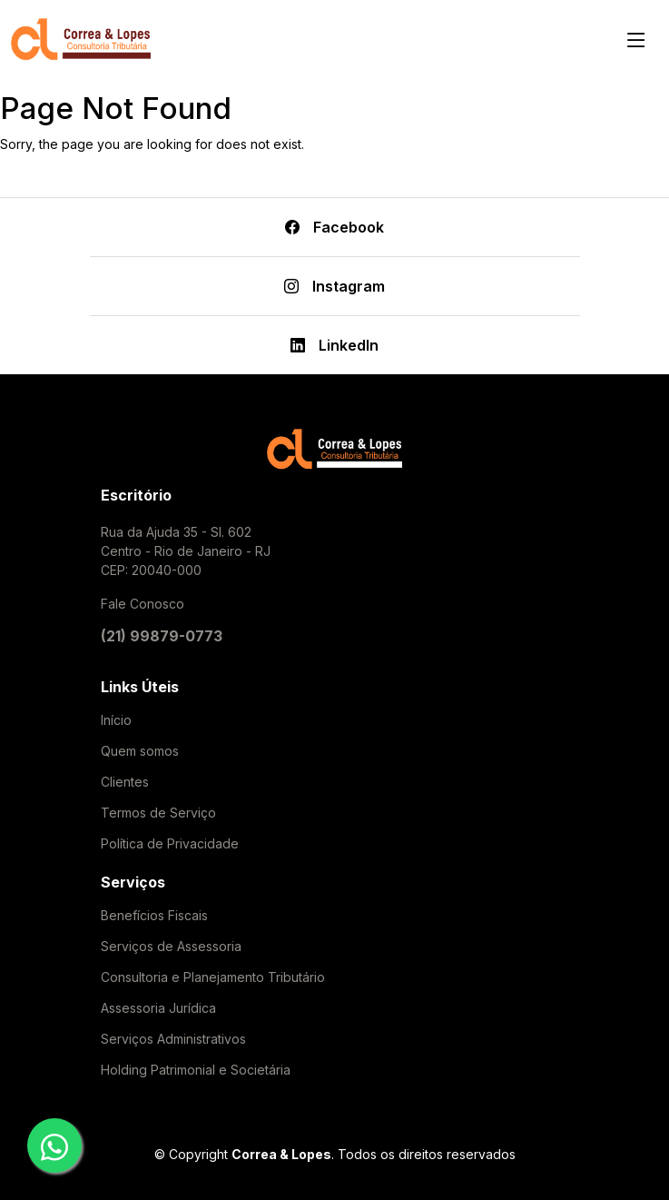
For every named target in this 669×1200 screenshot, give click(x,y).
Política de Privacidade (170, 844)
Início (116, 720)
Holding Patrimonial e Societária (195, 1070)
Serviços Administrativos (173, 1039)
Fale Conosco (142, 603)
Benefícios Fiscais (154, 915)
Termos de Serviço (158, 813)
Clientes (125, 782)
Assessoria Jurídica (158, 1008)
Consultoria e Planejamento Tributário (213, 977)
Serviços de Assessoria (171, 946)
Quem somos (140, 751)
